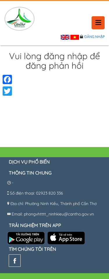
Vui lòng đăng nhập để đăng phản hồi (54, 61)
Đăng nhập (94, 37)
